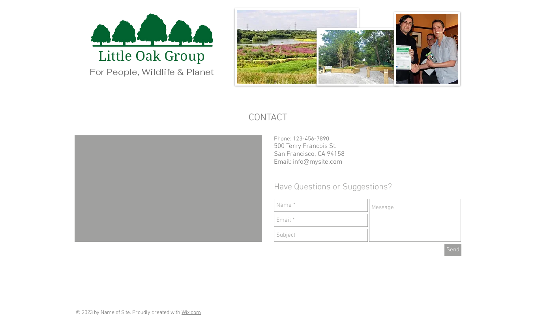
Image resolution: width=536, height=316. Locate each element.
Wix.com (191, 312)
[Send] (452, 250)
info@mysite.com (317, 162)
